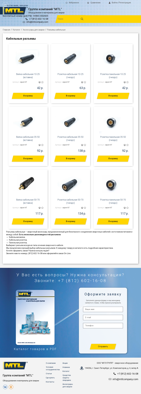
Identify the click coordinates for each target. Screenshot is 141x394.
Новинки (66, 367)
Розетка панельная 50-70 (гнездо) (113, 201)
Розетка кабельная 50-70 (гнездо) (70, 201)
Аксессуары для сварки (33, 30)
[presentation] (103, 336)
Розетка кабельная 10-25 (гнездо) (70, 75)
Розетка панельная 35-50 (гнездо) (113, 138)
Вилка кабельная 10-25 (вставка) (28, 75)
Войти (113, 3)
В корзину (28, 96)
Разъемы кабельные (56, 30)
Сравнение (94, 3)
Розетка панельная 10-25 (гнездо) (113, 75)
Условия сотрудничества (53, 368)
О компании (51, 363)
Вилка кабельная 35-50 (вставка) (28, 138)
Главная (6, 30)
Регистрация (125, 3)
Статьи (49, 374)
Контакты (50, 382)
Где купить (50, 378)
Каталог (16, 30)
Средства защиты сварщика (67, 377)
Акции (65, 363)
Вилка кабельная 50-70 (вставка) (28, 201)
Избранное (72, 3)
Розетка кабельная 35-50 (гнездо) (70, 138)
